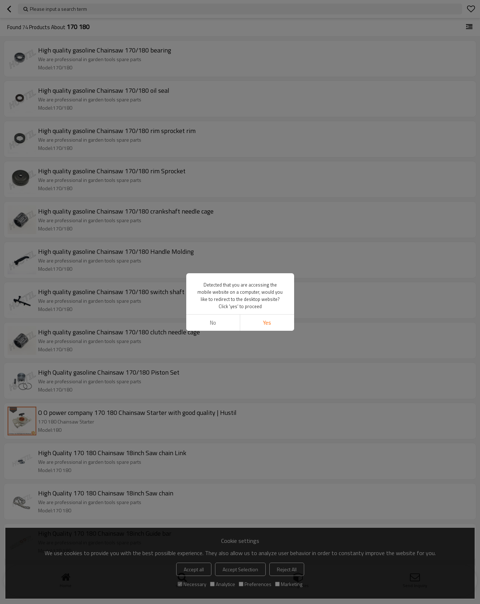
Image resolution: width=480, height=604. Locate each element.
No (213, 323)
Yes (267, 323)
